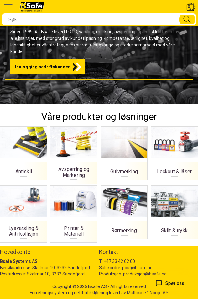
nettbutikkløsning (91, 292)
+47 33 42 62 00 (119, 261)
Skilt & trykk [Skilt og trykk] (174, 211)
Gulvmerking (124, 152)
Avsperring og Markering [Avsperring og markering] (74, 153)
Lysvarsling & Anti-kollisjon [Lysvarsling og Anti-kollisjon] (23, 212)
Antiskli (23, 152)
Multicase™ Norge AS (148, 292)
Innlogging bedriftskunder (42, 66)
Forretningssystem (48, 292)
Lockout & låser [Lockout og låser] (174, 152)
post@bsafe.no (137, 267)
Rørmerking (124, 211)
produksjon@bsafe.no (145, 273)
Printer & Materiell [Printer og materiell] (74, 212)
